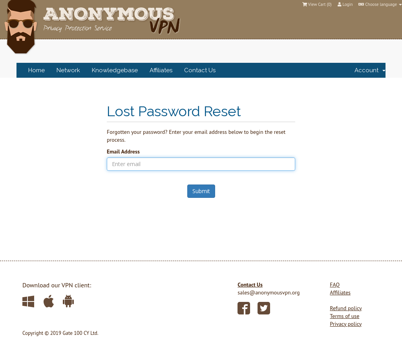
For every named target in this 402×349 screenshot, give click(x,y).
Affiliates (161, 70)
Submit (201, 191)
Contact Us (200, 70)
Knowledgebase (115, 70)
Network (68, 70)
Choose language (380, 4)
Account (370, 70)
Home (36, 70)
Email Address (123, 151)
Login (345, 4)
